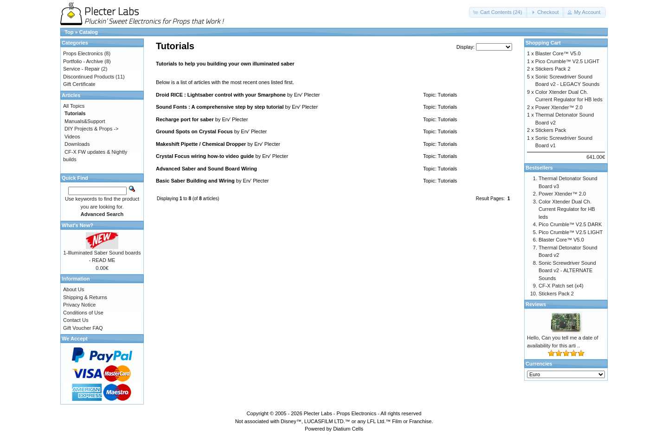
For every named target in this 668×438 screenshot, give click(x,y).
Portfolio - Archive (83, 61)
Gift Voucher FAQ (83, 328)
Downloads (77, 144)
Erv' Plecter (307, 95)
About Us (73, 289)
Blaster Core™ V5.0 (558, 53)
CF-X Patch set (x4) (561, 285)
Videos (72, 136)
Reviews (536, 304)
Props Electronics (83, 53)
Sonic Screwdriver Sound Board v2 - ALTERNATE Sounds (567, 270)
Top (68, 32)
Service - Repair (81, 69)
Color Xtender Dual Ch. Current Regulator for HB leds (567, 209)
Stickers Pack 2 (553, 69)
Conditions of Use (83, 312)
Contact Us (75, 320)
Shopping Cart (543, 43)
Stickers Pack (550, 130)
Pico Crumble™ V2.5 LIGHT (567, 61)
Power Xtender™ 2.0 (559, 107)
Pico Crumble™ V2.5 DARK (570, 224)
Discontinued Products (88, 76)
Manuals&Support (84, 121)
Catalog (88, 32)
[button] (498, 12)
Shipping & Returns (85, 297)
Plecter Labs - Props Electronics (340, 413)
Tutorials (447, 95)
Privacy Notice (79, 304)
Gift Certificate (79, 84)
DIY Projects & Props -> (91, 128)
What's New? (77, 225)
